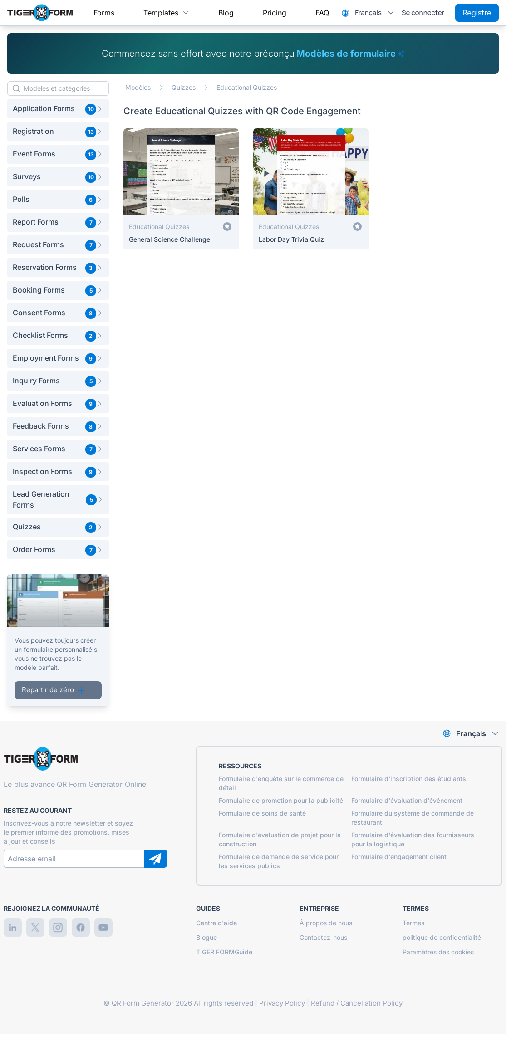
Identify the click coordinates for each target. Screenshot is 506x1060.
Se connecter (423, 12)
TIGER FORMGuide (224, 952)
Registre (476, 13)
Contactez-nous (323, 937)
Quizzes (184, 87)
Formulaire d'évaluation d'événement (406, 800)
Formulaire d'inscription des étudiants (408, 778)
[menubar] (211, 13)
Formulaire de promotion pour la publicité (281, 800)
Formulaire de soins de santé (262, 813)
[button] (58, 108)
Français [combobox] (368, 12)
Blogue (206, 937)
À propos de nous (326, 923)
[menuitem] (104, 13)
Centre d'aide (216, 923)
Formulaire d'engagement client (399, 856)
